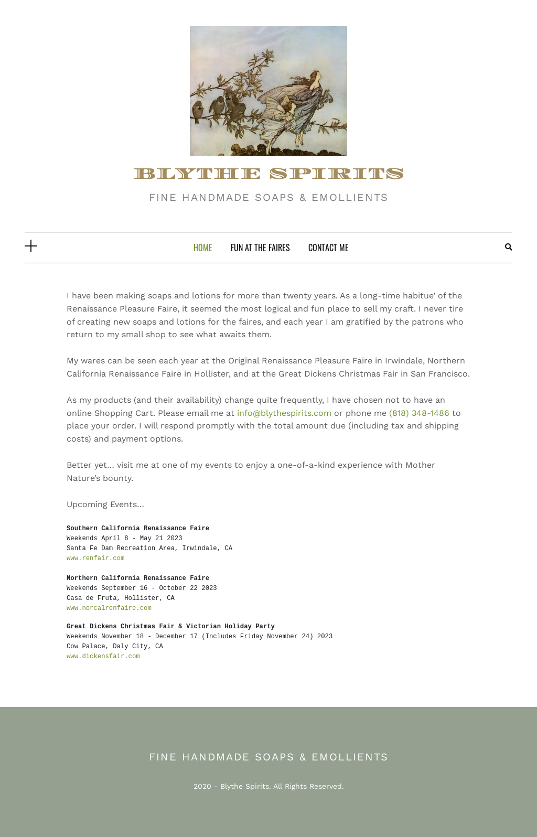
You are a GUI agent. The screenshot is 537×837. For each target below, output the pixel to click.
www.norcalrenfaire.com (109, 608)
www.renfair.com (95, 558)
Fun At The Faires (260, 247)
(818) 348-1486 (419, 413)
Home (203, 247)
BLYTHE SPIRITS (269, 174)
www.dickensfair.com (103, 656)
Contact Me (328, 247)
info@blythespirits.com (284, 413)
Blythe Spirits (244, 786)
